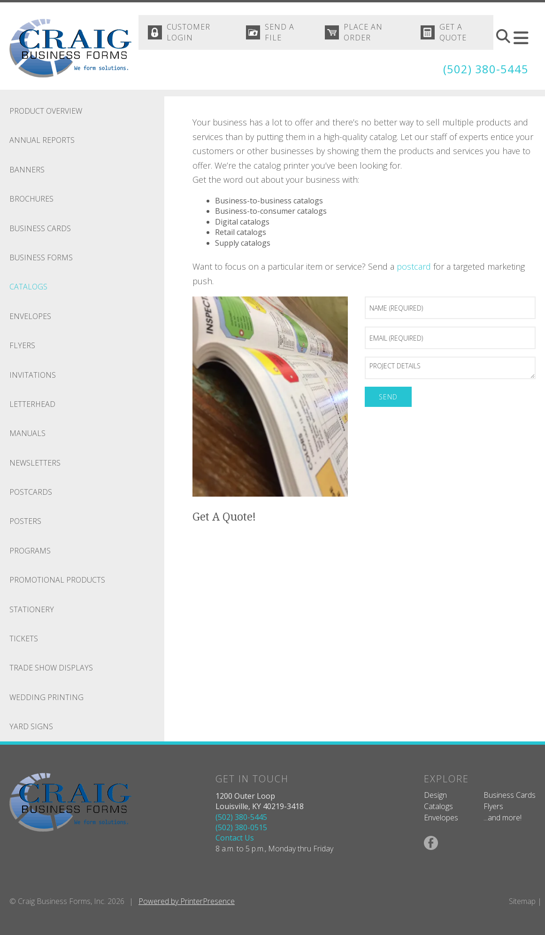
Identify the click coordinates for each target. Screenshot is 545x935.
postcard (414, 266)
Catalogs (28, 286)
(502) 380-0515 (241, 827)
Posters (25, 521)
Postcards (30, 492)
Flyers (22, 345)
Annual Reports (42, 140)
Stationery (31, 609)
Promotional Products (57, 580)
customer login (188, 32)
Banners (27, 169)
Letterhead (32, 404)
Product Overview (45, 111)
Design (435, 795)
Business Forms (41, 257)
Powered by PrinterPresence (186, 901)
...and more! (503, 817)
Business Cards (40, 228)
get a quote (453, 32)
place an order (363, 32)
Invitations (32, 375)
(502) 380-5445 (486, 69)
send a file (280, 32)
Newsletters (35, 463)
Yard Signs (31, 726)
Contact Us (234, 838)
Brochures (31, 199)
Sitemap (522, 901)
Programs (30, 550)
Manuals (27, 433)
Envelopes (30, 316)
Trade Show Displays (51, 667)
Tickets (23, 638)
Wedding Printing (46, 697)
